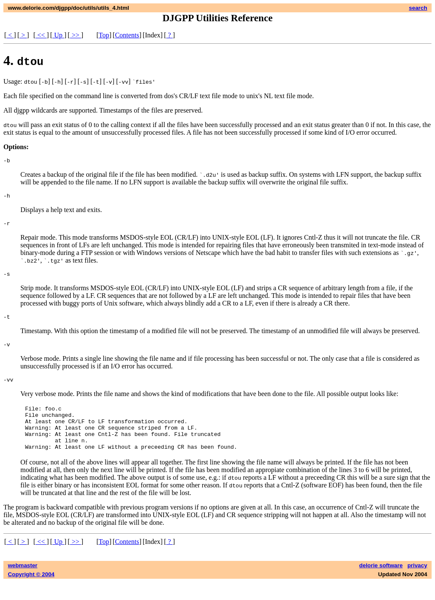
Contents (127, 35)
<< (41, 35)
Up (58, 35)
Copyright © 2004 (31, 592)
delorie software (381, 583)
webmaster (22, 583)
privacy (417, 583)
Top (104, 35)
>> (75, 35)
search (418, 8)
